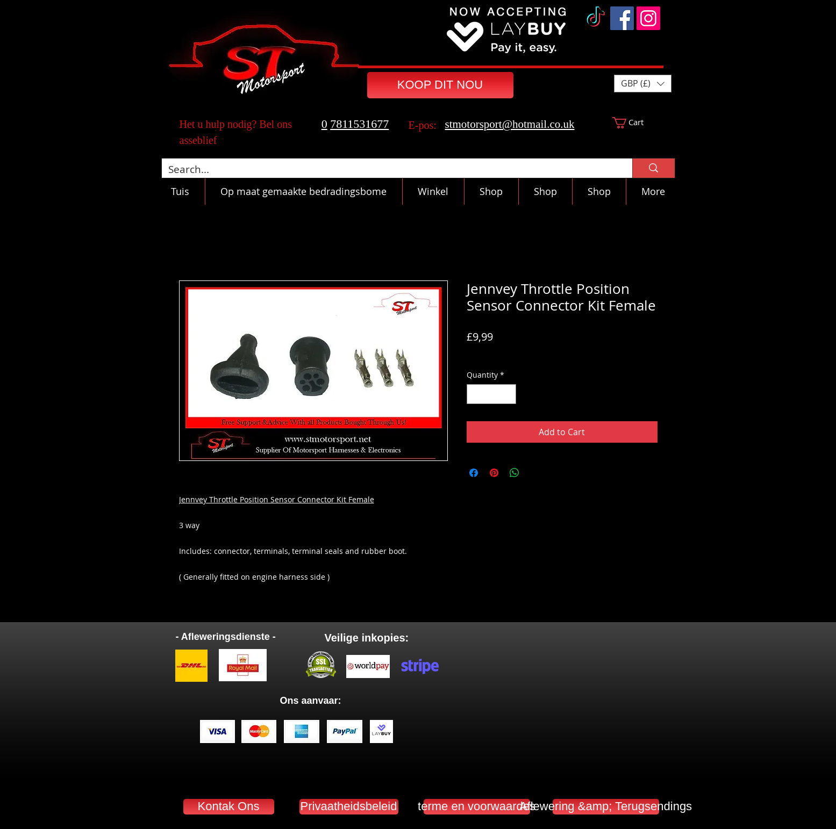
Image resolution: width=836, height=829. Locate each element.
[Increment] (508, 394)
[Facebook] (622, 18)
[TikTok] (596, 18)
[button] (642, 83)
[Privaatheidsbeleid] (348, 806)
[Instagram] (648, 18)
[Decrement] (475, 394)
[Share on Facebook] (473, 472)
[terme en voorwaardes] (477, 806)
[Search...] (389, 169)
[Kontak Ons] (228, 806)
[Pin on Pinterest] (494, 472)
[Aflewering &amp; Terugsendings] (606, 806)
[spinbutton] (491, 394)
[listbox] (642, 83)
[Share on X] (534, 472)
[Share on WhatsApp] (514, 472)
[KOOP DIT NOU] (440, 85)
